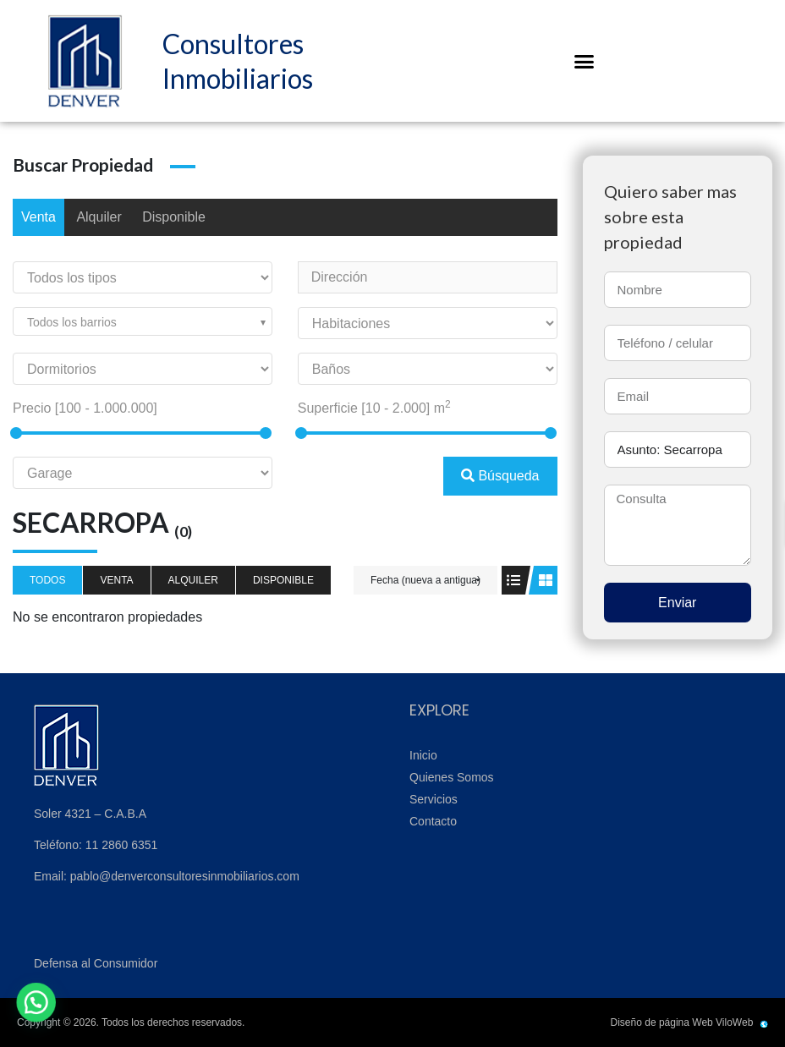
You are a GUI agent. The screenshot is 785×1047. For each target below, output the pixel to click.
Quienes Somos (451, 777)
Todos (47, 580)
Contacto (433, 821)
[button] (584, 61)
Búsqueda (500, 476)
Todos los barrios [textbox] (72, 322)
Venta (38, 217)
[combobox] (142, 321)
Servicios (433, 799)
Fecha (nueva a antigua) (425, 580)
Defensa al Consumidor (95, 963)
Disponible (174, 217)
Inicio (423, 755)
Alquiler (98, 217)
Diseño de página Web (662, 1022)
